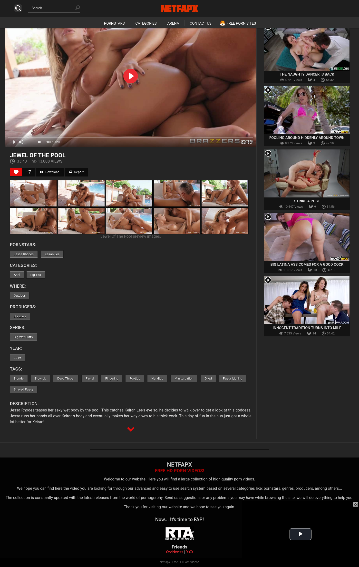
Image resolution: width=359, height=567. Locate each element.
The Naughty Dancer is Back (307, 74)
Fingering (111, 378)
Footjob (134, 378)
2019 (17, 358)
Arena (173, 23)
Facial (90, 378)
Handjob (157, 378)
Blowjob (40, 378)
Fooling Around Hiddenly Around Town (307, 138)
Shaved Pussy (23, 389)
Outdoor (19, 295)
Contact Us (200, 23)
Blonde (19, 378)
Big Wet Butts (23, 337)
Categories (145, 23)
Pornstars (114, 23)
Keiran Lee (52, 254)
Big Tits (35, 275)
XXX (190, 552)
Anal (17, 275)
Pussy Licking (232, 378)
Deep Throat (66, 378)
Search (18, 8)
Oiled (208, 378)
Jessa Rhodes (24, 254)
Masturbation (184, 378)
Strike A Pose (307, 201)
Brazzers (20, 316)
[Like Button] (16, 172)
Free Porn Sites (241, 23)
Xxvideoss (174, 552)
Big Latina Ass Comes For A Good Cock (307, 264)
